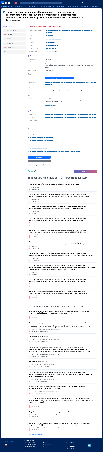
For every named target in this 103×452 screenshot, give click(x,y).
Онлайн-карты (86, 6)
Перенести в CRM (85, 171)
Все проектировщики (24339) (36, 434)
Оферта (45, 442)
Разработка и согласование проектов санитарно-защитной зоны (51, 412)
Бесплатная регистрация (94, 3)
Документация (39, 161)
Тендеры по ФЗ (34, 6)
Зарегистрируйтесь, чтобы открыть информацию (59, 78)
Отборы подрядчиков (20, 6)
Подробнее (39, 157)
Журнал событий (39, 165)
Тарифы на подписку (49, 440)
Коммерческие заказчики (30, 440)
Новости (77, 6)
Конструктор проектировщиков (13, 51)
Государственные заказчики (30, 442)
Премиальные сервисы (29, 446)
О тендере (9, 34)
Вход (83, 3)
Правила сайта (47, 444)
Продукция (70, 6)
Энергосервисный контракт (38, 337)
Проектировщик (11, 30)
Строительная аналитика (30, 444)
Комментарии (10, 47)
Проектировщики (58, 6)
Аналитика (95, 6)
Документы (10, 43)
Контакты (9, 38)
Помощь (45, 446)
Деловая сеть (27, 448)
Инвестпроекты (6, 6)
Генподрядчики (45, 6)
